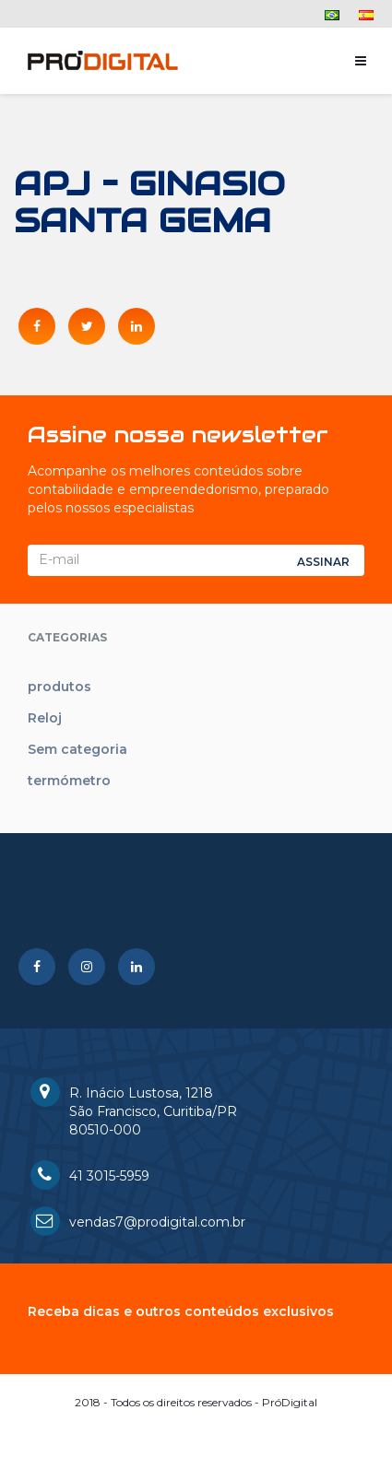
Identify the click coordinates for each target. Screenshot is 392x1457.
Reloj (45, 718)
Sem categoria (77, 749)
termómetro (69, 780)
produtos (59, 686)
